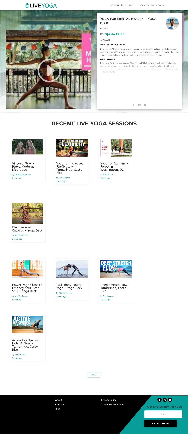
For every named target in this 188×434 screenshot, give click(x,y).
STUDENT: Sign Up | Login (122, 5)
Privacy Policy (108, 399)
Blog (57, 408)
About (59, 399)
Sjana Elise (114, 34)
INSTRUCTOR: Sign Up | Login (151, 5)
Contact (60, 404)
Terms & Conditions (112, 404)
